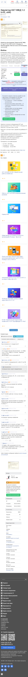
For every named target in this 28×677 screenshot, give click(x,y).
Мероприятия (7, 606)
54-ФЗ (18, 152)
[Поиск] (5, 2)
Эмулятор (4, 152)
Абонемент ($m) (10, 570)
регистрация (23, 453)
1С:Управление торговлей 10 (12, 545)
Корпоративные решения (10, 595)
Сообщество (4, 620)
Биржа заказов (7, 611)
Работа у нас (4, 627)
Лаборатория (7, 588)
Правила (3, 624)
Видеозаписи (7, 608)
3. (1, 360)
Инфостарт (22, 150)
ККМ (7, 530)
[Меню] (2, 2)
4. (1, 374)
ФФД (12, 152)
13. (2, 443)
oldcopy (5, 342)
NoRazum (5, 382)
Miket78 (6, 432)
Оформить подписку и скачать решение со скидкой (14, 89)
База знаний (6, 585)
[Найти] (26, 579)
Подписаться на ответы (6, 336)
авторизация (4, 454)
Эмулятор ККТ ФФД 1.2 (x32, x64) (13, 11)
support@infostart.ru (7, 644)
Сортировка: (8, 339)
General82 (5, 398)
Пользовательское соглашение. (9, 655)
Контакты (3, 629)
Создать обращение (8, 647)
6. (1, 382)
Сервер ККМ (5, 214)
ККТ (9, 152)
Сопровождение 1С (8, 593)
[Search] (14, 579)
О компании (4, 619)
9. (1, 408)
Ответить (6, 346)
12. (2, 432)
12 (2, 445)
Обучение (6, 598)
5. (2, 367)
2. (2, 349)
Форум (5, 613)
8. (1, 398)
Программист (9, 534)
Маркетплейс (7, 600)
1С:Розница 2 (9, 547)
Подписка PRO (5, 622)
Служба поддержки (8, 632)
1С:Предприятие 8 (10, 542)
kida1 (4, 392)
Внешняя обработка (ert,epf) (12, 538)
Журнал (5, 583)
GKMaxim (5, 374)
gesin (5, 443)
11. (1, 422)
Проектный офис (8, 603)
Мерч (4, 616)
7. (1, 392)
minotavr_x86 (6, 360)
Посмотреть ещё (13, 330)
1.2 (15, 152)
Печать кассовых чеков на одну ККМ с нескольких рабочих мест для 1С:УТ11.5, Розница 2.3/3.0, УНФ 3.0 (13, 258)
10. (2, 415)
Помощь (3, 625)
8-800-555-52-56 (6, 642)
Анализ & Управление (9, 590)
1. (1, 342)
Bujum (5, 349)
